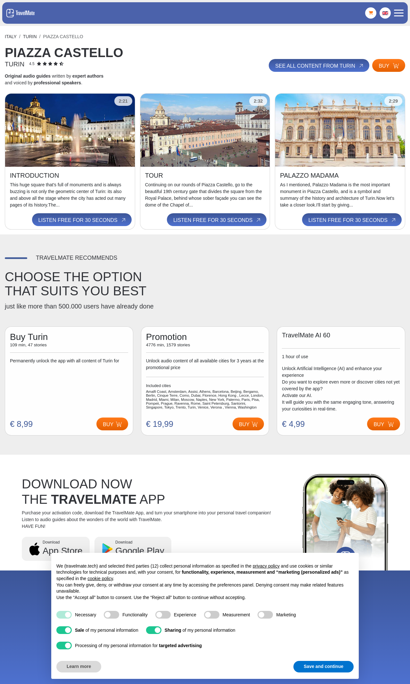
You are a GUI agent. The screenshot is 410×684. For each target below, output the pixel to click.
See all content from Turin (319, 66)
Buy (389, 66)
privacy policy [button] (266, 566)
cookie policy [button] (100, 578)
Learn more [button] (79, 666)
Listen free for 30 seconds (82, 220)
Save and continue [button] (323, 666)
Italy (11, 36)
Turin (30, 36)
